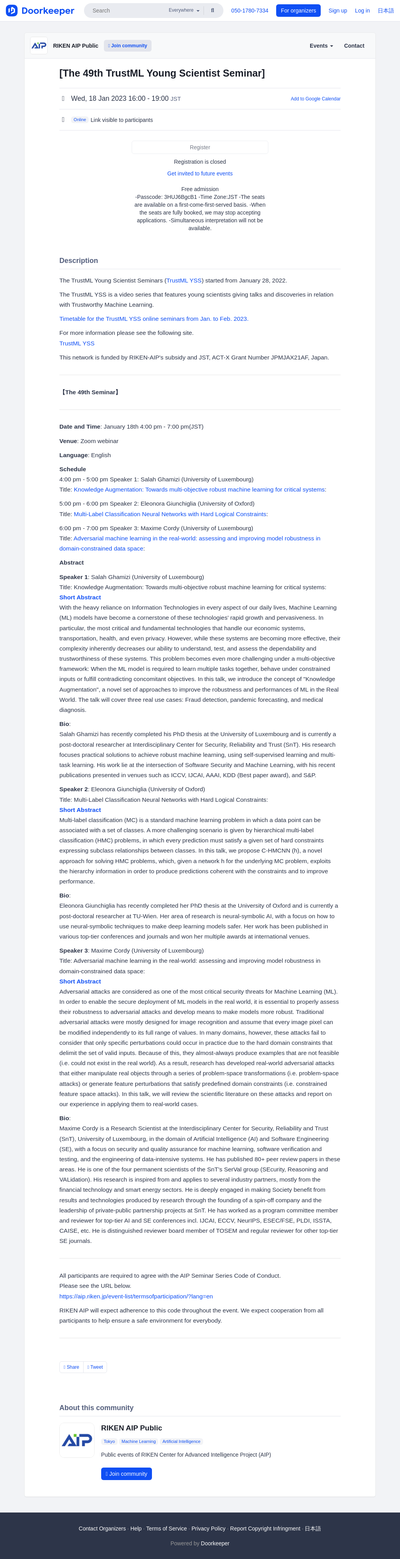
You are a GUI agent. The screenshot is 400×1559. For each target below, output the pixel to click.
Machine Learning (138, 1441)
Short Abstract (80, 597)
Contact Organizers (102, 1528)
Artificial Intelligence (181, 1441)
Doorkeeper (215, 1543)
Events (321, 46)
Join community (127, 45)
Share (71, 1367)
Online (80, 119)
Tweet (95, 1367)
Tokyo (109, 1441)
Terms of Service (166, 1528)
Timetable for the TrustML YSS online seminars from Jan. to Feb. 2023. (153, 318)
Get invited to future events (199, 173)
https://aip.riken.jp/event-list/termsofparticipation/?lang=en (136, 1296)
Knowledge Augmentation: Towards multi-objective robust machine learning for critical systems (199, 489)
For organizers (298, 10)
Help (136, 1528)
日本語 (386, 10)
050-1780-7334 (249, 10)
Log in (362, 10)
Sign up (338, 10)
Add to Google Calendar (316, 99)
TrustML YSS (184, 280)
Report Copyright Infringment (265, 1528)
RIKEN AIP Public (75, 46)
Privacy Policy (208, 1528)
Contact (354, 46)
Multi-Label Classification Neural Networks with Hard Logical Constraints (170, 514)
